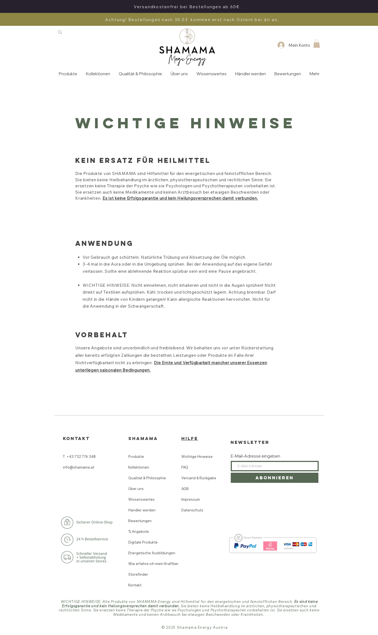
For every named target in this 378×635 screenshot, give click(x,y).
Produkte (136, 456)
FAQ (184, 467)
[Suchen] (81, 32)
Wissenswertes (141, 499)
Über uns (136, 488)
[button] (316, 44)
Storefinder (138, 574)
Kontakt (134, 585)
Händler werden (141, 510)
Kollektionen (138, 467)
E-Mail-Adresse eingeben (255, 456)
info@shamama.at (79, 467)
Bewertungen (140, 521)
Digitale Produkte (143, 542)
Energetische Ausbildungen (151, 553)
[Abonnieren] (274, 478)
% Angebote (138, 531)
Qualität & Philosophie (147, 478)
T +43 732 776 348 (79, 456)
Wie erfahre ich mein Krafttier (151, 563)
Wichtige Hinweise (197, 456)
